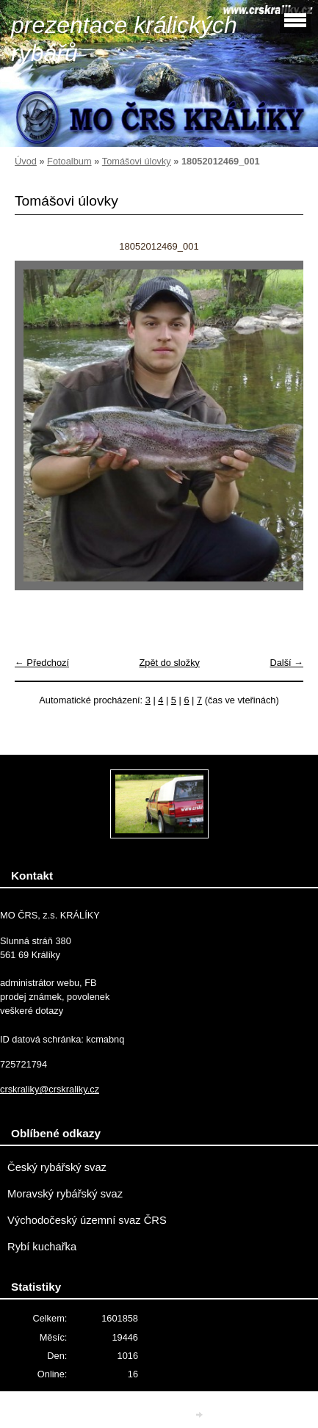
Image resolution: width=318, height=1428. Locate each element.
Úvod (26, 161)
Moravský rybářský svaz (65, 1194)
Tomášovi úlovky (136, 161)
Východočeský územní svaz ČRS (87, 1220)
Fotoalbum (69, 161)
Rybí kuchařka (41, 1247)
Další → (286, 662)
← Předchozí (42, 662)
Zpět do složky (169, 662)
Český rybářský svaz (56, 1167)
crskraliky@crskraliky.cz (49, 1089)
